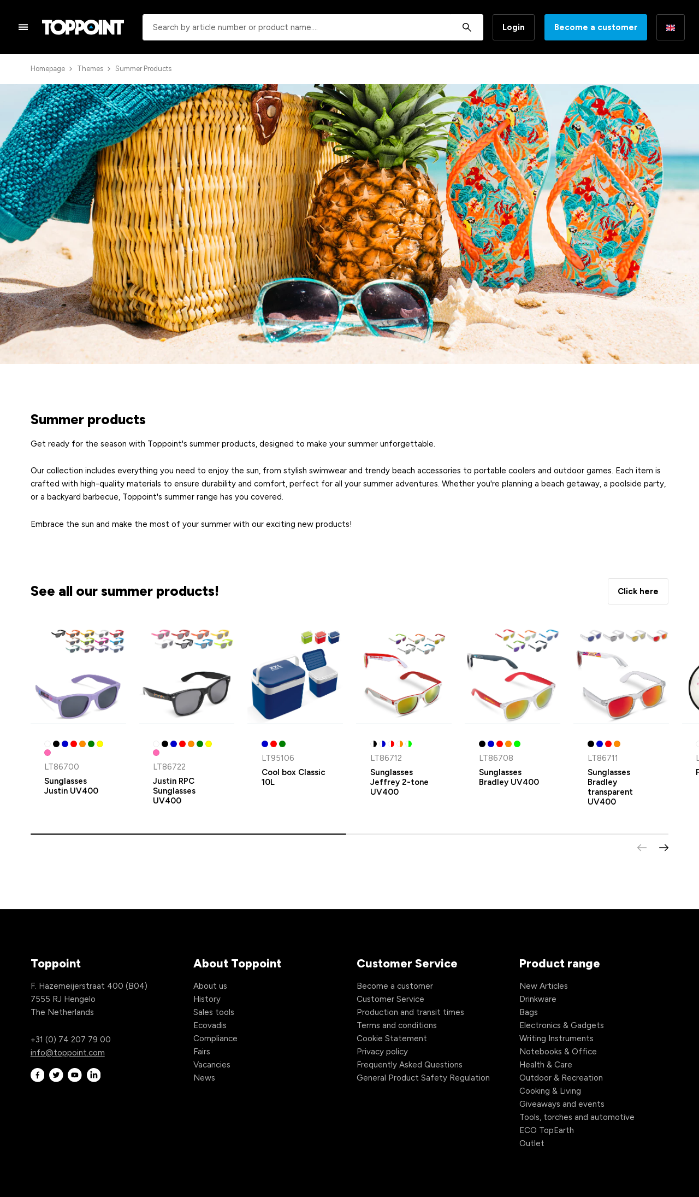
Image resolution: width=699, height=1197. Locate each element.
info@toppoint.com (68, 1053)
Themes (90, 68)
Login (513, 27)
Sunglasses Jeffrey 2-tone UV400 (399, 782)
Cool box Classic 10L (293, 777)
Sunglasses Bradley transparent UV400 (610, 787)
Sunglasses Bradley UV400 (509, 777)
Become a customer (595, 27)
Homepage (48, 68)
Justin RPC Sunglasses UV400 (174, 791)
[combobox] (313, 27)
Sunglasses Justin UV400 (71, 786)
